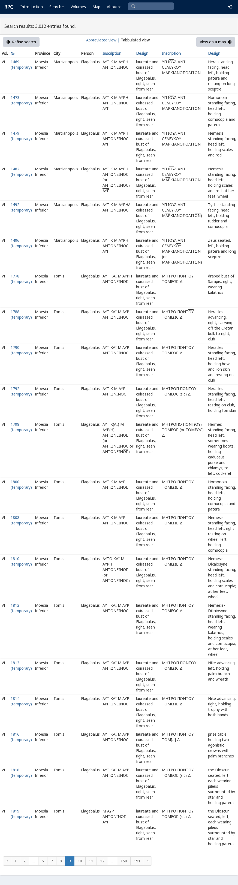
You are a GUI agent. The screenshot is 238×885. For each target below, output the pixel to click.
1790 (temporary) (21, 350)
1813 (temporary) (21, 665)
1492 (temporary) (21, 207)
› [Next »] (147, 860)
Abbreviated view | (103, 40)
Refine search (21, 41)
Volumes (78, 6)
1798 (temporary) (21, 427)
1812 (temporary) (21, 608)
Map (96, 6)
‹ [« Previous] (7, 860)
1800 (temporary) (21, 484)
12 (102, 860)
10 (80, 860)
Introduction (31, 6)
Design (142, 53)
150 (123, 860)
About (113, 6)
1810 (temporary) (21, 561)
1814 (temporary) (21, 701)
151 (137, 860)
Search (56, 6)
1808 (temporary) (21, 520)
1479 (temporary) (21, 136)
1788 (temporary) (21, 314)
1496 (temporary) (21, 243)
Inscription (112, 53)
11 (91, 860)
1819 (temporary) (21, 813)
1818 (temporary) (21, 772)
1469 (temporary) (21, 64)
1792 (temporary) (21, 391)
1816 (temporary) (21, 737)
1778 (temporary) (21, 278)
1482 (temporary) (21, 171)
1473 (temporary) (21, 100)
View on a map (215, 41)
